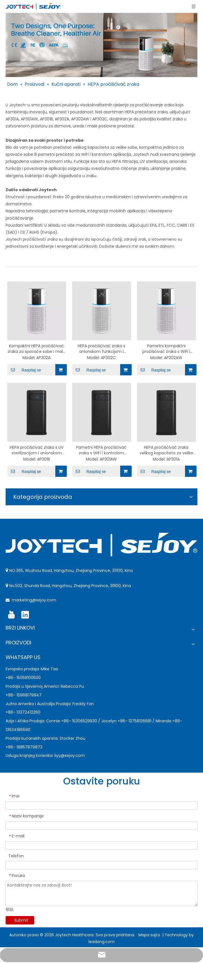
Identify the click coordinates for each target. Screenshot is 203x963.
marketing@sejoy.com (34, 600)
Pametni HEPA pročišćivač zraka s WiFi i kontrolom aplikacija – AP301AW (101, 450)
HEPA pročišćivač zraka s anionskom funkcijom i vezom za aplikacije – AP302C (101, 348)
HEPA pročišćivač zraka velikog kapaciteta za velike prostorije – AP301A (166, 450)
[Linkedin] (25, 615)
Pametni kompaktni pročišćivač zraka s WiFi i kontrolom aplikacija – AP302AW (166, 348)
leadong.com (101, 941)
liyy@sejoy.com (69, 755)
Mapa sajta (149, 935)
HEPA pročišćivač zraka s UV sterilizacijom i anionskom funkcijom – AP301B (36, 450)
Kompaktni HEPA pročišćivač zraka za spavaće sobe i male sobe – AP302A (36, 348)
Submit (21, 920)
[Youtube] (11, 615)
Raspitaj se (24, 369)
